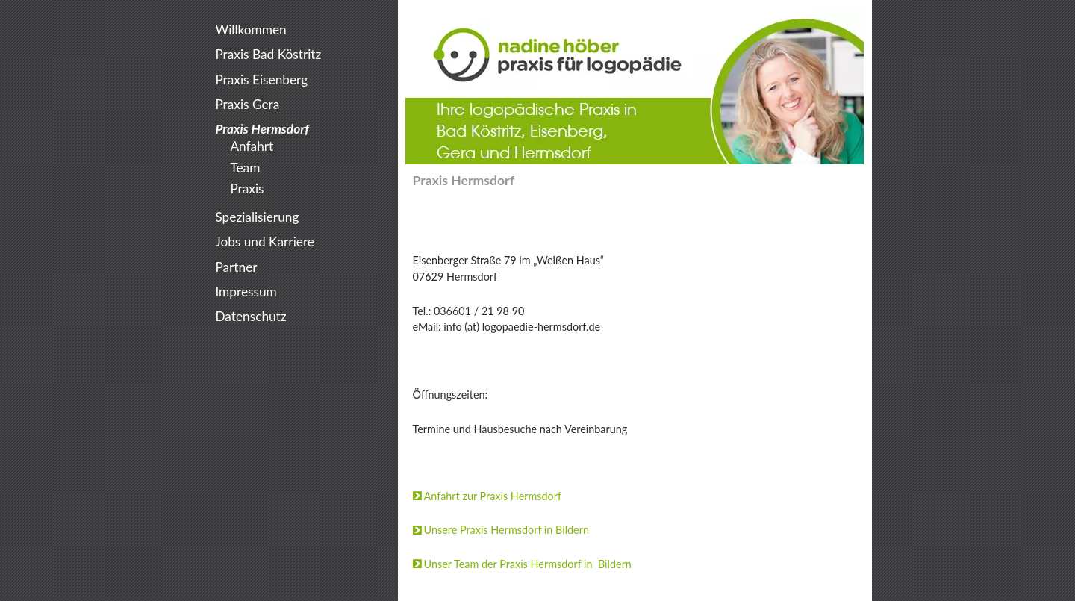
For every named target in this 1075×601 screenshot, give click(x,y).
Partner (236, 267)
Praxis (247, 188)
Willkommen (250, 29)
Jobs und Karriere (264, 241)
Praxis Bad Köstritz (268, 54)
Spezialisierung (257, 217)
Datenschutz (250, 316)
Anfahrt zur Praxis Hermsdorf (493, 496)
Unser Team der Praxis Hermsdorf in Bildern (528, 564)
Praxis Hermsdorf (262, 129)
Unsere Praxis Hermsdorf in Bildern (506, 529)
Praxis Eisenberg (261, 79)
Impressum (245, 291)
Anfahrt (251, 146)
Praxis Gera (247, 104)
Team (245, 167)
